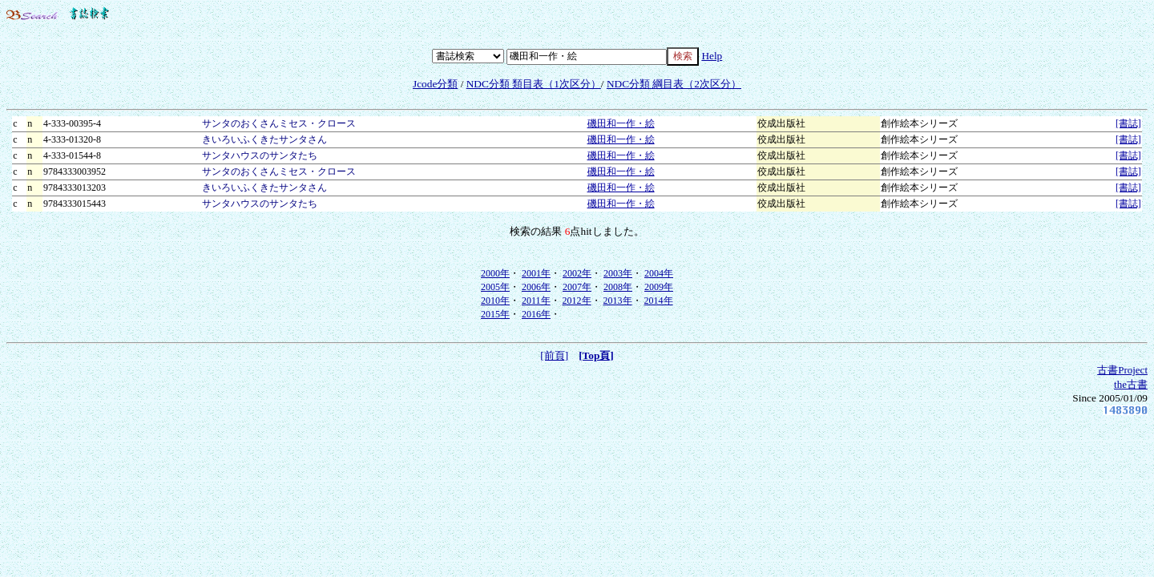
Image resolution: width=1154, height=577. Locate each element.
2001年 (536, 273)
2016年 (536, 314)
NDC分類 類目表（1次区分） (533, 84)
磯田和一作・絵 (621, 123)
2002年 (577, 273)
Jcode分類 (435, 84)
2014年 (658, 300)
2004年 (658, 273)
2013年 (617, 300)
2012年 (577, 300)
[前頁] (554, 355)
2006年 (536, 287)
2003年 (617, 273)
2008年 (617, 287)
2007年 (577, 287)
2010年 (495, 300)
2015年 (495, 314)
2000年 (495, 273)
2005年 (495, 287)
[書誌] (1128, 123)
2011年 (536, 300)
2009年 (658, 287)
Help (711, 56)
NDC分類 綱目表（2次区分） (674, 84)
